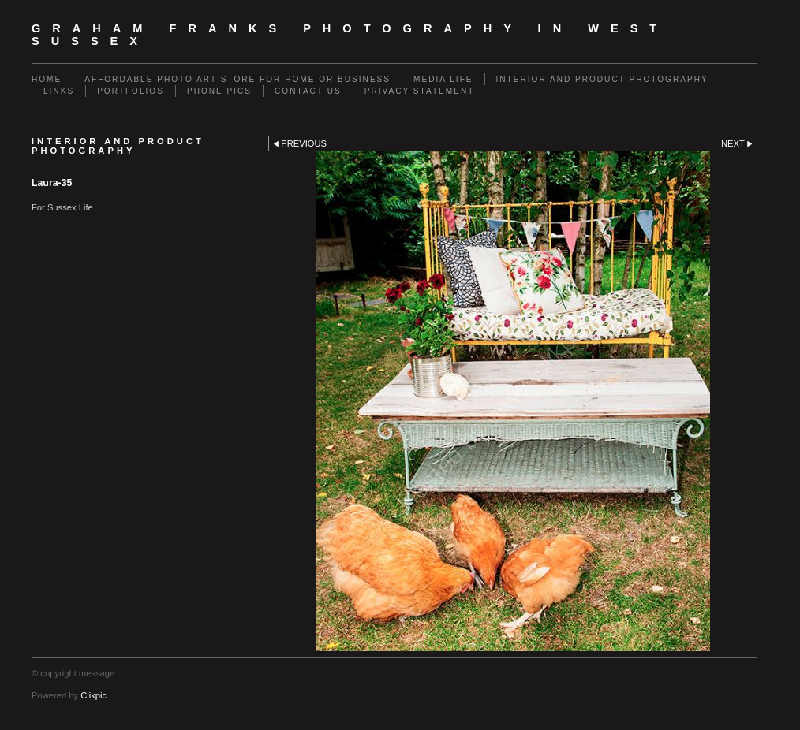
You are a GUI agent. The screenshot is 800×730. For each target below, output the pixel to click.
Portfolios (130, 91)
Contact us (308, 91)
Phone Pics (219, 91)
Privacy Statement (419, 91)
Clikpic (93, 695)
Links (58, 91)
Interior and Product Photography (602, 79)
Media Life (443, 79)
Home (47, 79)
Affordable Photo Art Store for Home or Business (237, 79)
